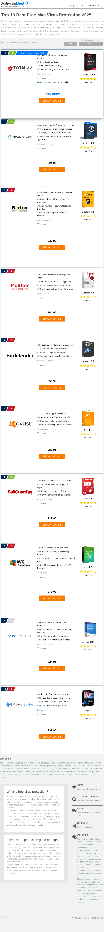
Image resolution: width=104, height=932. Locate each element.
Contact (83, 5)
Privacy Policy (95, 5)
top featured (17, 43)
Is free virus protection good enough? (33, 840)
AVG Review (42, 573)
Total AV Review (44, 74)
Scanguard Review (44, 144)
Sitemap (3, 917)
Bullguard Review (44, 499)
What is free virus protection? (27, 791)
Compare (73, 5)
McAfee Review (43, 293)
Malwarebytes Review (46, 710)
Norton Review (43, 220)
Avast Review (42, 429)
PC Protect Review (44, 644)
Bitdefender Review (45, 361)
